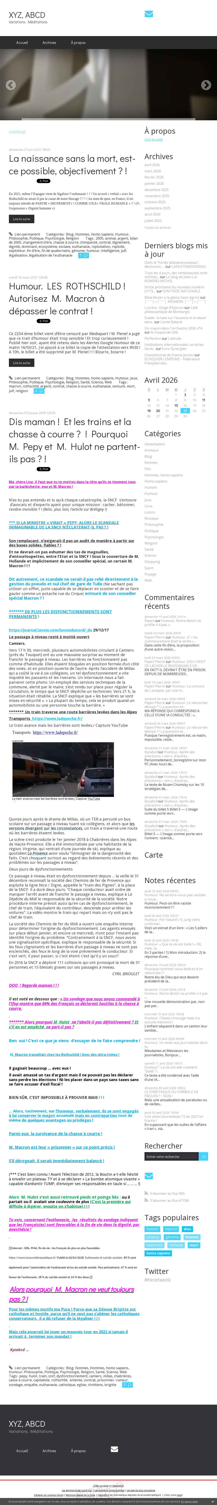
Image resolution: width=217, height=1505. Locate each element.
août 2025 (152, 214)
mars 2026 (153, 171)
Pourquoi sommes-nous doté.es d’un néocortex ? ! (174, 970)
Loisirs (150, 512)
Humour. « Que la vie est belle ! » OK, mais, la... (173, 946)
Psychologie (54, 238)
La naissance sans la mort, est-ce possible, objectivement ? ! (72, 164)
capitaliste (41, 1380)
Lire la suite (21, 219)
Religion (72, 238)
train (43, 1376)
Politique (36, 238)
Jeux (133, 378)
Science (97, 382)
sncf (51, 1376)
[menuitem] (22, 42)
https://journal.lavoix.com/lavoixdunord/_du (50, 630)
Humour (122, 234)
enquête (31, 1384)
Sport (149, 568)
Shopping (152, 562)
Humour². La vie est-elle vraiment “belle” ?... (171, 1069)
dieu (187, 1229)
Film (148, 469)
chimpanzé (88, 242)
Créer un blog (100, 1485)
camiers (95, 1376)
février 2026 (154, 177)
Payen (149, 620)
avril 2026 (152, 165)
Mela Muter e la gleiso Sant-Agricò (172, 297)
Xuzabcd (151, 825)
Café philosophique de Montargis (171, 309)
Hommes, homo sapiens (94, 234)
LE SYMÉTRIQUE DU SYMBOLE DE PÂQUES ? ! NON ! (171, 1094)
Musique (151, 518)
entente (75, 1380)
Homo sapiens (156, 481)
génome (78, 250)
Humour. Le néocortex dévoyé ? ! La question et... (176, 704)
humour (92, 250)
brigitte (110, 1384)
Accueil (22, 42)
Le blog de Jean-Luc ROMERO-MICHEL (171, 279)
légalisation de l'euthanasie (50, 255)
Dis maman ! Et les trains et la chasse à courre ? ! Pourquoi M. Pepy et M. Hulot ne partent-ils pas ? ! (74, 440)
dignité (14, 246)
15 (176, 405)
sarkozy (152, 1237)
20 (158, 410)
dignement (120, 242)
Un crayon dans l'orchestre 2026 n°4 (173, 328)
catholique (67, 1384)
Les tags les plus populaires (141, 1490)
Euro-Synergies (174, 348)
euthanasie (81, 246)
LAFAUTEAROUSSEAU (189, 266)
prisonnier (105, 1380)
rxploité (118, 246)
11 (203, 400)
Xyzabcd (151, 752)
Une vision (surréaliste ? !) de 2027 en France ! (174, 1118)
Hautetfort (118, 1485)
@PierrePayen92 (158, 1279)
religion (22, 391)
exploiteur (17, 250)
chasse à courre (65, 242)
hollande (176, 1245)
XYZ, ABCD (27, 14)
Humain (151, 487)
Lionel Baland (171, 322)
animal (110, 238)
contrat (105, 242)
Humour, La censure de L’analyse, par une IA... (174, 688)
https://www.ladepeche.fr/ (57, 718)
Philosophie (18, 238)
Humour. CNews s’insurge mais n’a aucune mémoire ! (172, 1020)
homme (192, 1237)
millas (107, 1376)
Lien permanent (24, 234)
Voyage (150, 574)
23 (185, 410)
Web (108, 382)
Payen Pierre (155, 637)
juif (123, 250)
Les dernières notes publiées (109, 1490)
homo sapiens (158, 1253)
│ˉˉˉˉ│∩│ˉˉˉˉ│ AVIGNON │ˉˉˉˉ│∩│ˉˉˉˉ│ (175, 301)
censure (118, 386)
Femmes (81, 1368)
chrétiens (95, 1384)
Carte (154, 855)
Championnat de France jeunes (169, 355)
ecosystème (48, 246)
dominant (29, 246)
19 (149, 410)
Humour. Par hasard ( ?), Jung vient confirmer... (172, 921)
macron (15, 386)
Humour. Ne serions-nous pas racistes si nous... (175, 897)
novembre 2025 (157, 196)
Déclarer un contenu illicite (48, 1495)
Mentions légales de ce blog (80, 1495)
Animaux (151, 450)
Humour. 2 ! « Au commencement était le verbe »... (171, 639)
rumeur (122, 1380)
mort (131, 386)
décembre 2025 (157, 190)
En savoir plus (189, 1501)
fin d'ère (33, 250)
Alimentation (155, 444)
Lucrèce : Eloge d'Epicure (164, 307)
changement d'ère (37, 242)
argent (122, 238)
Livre (148, 506)
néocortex (154, 1245)
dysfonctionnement (72, 1376)
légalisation (18, 255)
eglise (81, 1384)
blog (179, 1495)
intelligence (110, 250)
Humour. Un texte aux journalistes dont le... (176, 1044)
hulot (33, 1376)
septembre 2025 (157, 208)
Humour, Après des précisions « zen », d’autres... (170, 754)
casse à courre (20, 1380)
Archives (49, 42)
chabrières (122, 1376)
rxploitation (101, 246)
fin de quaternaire (56, 250)
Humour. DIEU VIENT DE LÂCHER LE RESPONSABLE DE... (175, 663)
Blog (70, 234)
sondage (16, 1384)
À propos (78, 42)
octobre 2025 (155, 202)
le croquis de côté (164, 332)
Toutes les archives (158, 228)
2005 (99, 238)
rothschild (31, 386)
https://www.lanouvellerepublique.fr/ (32, 1258)
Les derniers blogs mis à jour (77, 1490)
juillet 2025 (153, 221)
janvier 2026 (154, 184)
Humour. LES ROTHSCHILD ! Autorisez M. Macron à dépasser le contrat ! (67, 298)
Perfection (153, 338)
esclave (64, 246)
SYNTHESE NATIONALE (181, 291)
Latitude (174, 338)
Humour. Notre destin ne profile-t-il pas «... (173, 622)
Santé (85, 382)
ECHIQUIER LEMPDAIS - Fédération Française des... (172, 361)
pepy (23, 1376)
